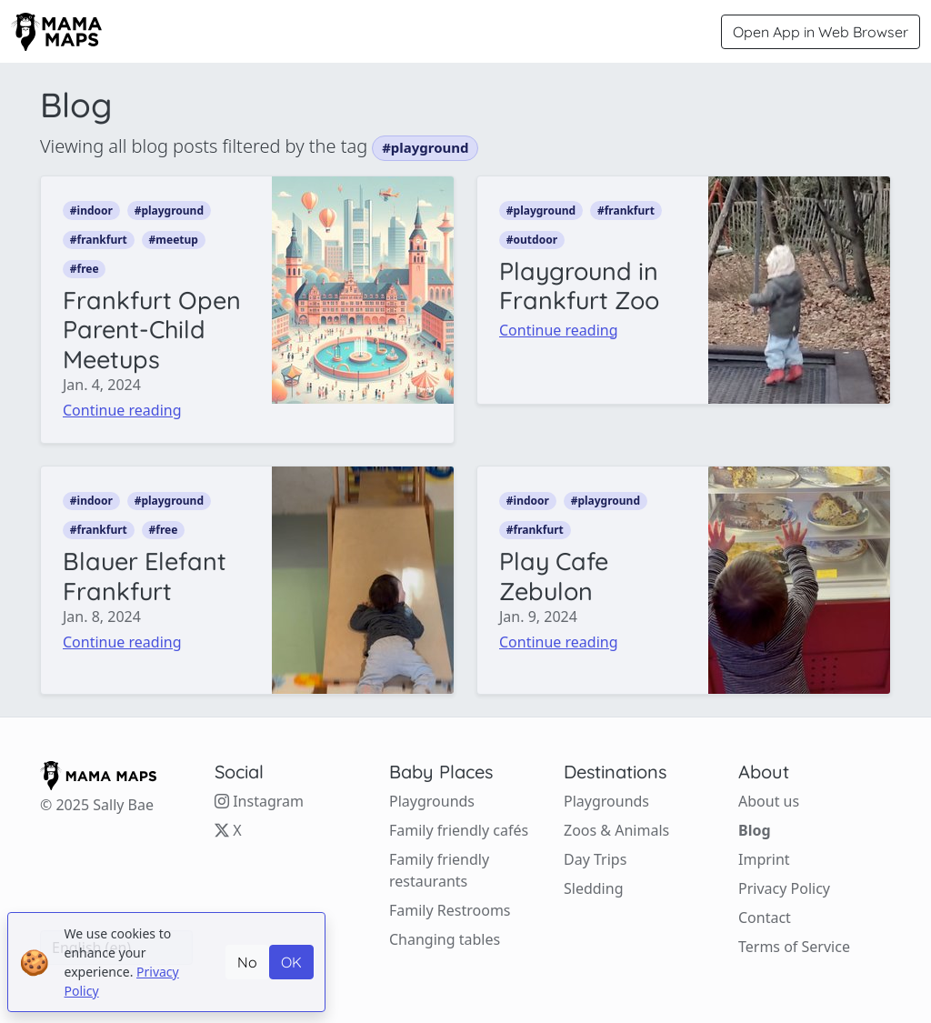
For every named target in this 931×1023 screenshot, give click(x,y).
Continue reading (122, 410)
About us (768, 801)
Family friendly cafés (458, 830)
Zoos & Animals (616, 830)
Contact (764, 918)
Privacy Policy (784, 888)
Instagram (259, 801)
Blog (754, 830)
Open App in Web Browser (820, 32)
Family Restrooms (450, 910)
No (247, 962)
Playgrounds (432, 801)
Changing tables (444, 939)
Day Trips (595, 859)
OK (291, 962)
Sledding (593, 888)
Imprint (764, 859)
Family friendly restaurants (439, 870)
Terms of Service (794, 947)
